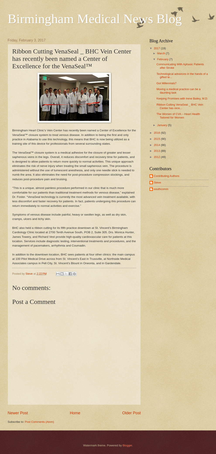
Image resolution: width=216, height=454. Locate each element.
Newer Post (18, 413)
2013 (157, 150)
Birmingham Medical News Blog (95, 19)
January (162, 125)
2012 (157, 157)
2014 (157, 145)
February (163, 59)
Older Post (131, 413)
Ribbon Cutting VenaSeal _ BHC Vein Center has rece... (179, 106)
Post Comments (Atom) (39, 421)
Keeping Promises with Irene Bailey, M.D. (182, 98)
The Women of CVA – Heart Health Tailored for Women (178, 115)
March (161, 53)
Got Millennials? (166, 83)
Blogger (127, 445)
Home (75, 413)
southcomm (161, 189)
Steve (157, 182)
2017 (157, 48)
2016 (157, 132)
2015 (157, 138)
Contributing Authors (166, 176)
